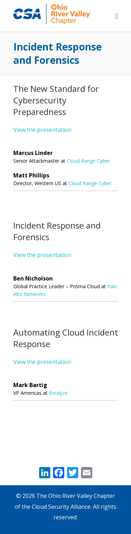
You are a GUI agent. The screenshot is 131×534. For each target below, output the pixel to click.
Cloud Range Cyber (88, 160)
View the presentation (42, 130)
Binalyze (58, 393)
